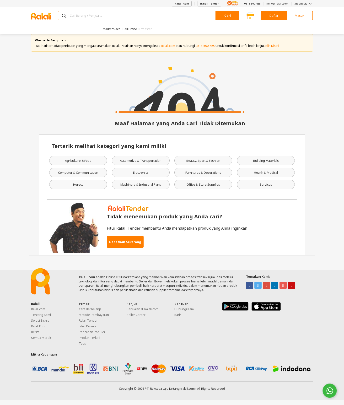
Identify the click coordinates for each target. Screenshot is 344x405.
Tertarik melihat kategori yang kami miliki (109, 150)
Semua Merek (41, 342)
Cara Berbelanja (90, 313)
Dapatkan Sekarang (125, 246)
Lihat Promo (87, 331)
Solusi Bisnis (40, 325)
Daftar (273, 15)
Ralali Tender (209, 3)
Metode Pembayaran (94, 319)
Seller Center (136, 319)
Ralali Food (38, 331)
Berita (35, 336)
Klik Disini (272, 50)
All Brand (130, 29)
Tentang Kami (41, 319)
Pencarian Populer (92, 336)
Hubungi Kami (184, 313)
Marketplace (111, 29)
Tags (82, 348)
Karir (177, 319)
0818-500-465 (252, 3)
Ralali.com (181, 3)
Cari (227, 15)
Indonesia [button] (304, 3)
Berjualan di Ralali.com (142, 313)
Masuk (299, 15)
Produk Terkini (89, 342)
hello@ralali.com (277, 3)
